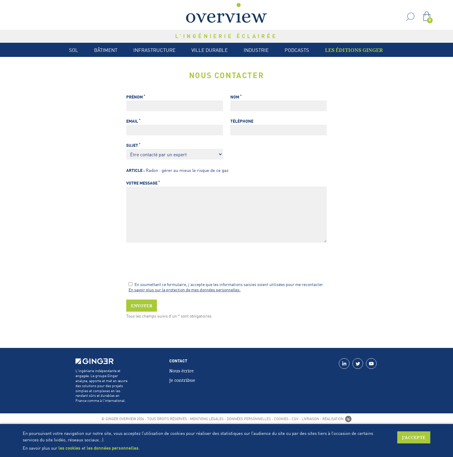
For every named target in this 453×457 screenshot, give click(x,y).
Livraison (310, 418)
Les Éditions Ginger (354, 50)
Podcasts (297, 49)
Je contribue (182, 380)
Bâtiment (105, 49)
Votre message (143, 182)
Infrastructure (154, 49)
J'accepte (414, 437)
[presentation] (171, 262)
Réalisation (337, 419)
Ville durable (209, 49)
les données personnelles (113, 448)
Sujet (133, 145)
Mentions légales (207, 418)
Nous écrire (181, 371)
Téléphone (241, 121)
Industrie (256, 49)
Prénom (135, 96)
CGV (295, 418)
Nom (236, 96)
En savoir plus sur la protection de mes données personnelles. (185, 289)
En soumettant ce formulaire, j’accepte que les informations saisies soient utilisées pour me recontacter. (226, 284)
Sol (73, 49)
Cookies (281, 418)
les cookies (69, 448)
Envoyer (141, 305)
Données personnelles (249, 418)
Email (133, 121)
